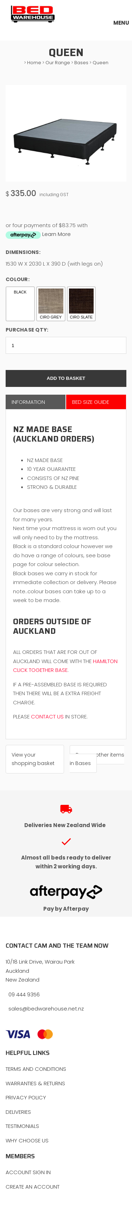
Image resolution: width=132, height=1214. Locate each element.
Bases (81, 63)
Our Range (57, 63)
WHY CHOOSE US (27, 1140)
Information (28, 402)
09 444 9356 (24, 994)
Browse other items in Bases (97, 759)
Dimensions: (23, 252)
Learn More (56, 234)
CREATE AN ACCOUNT (32, 1186)
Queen (100, 63)
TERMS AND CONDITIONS (36, 1069)
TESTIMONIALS (22, 1126)
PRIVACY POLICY (26, 1097)
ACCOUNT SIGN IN (28, 1172)
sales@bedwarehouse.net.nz (46, 1008)
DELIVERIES (18, 1112)
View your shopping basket (33, 759)
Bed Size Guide (90, 402)
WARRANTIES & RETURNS (35, 1083)
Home (34, 63)
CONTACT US (47, 716)
